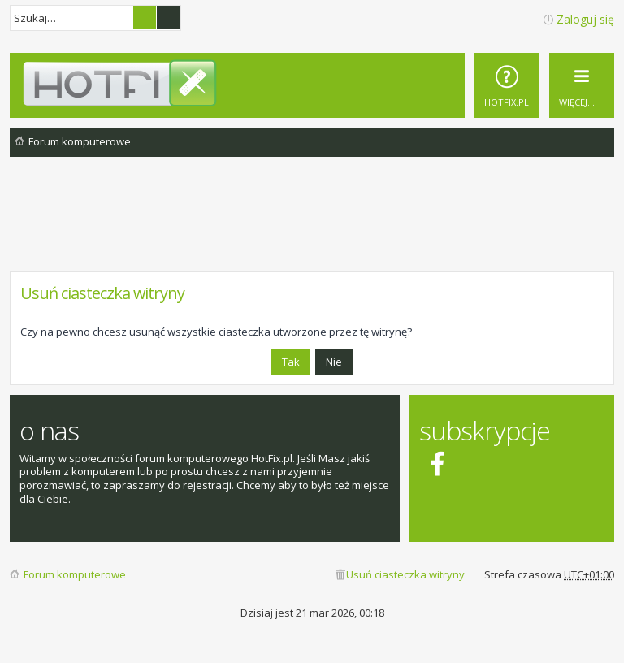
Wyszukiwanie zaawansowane (168, 17)
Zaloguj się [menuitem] (585, 19)
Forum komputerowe (75, 574)
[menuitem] (507, 85)
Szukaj (144, 17)
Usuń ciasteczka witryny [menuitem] (405, 574)
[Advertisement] (312, 226)
